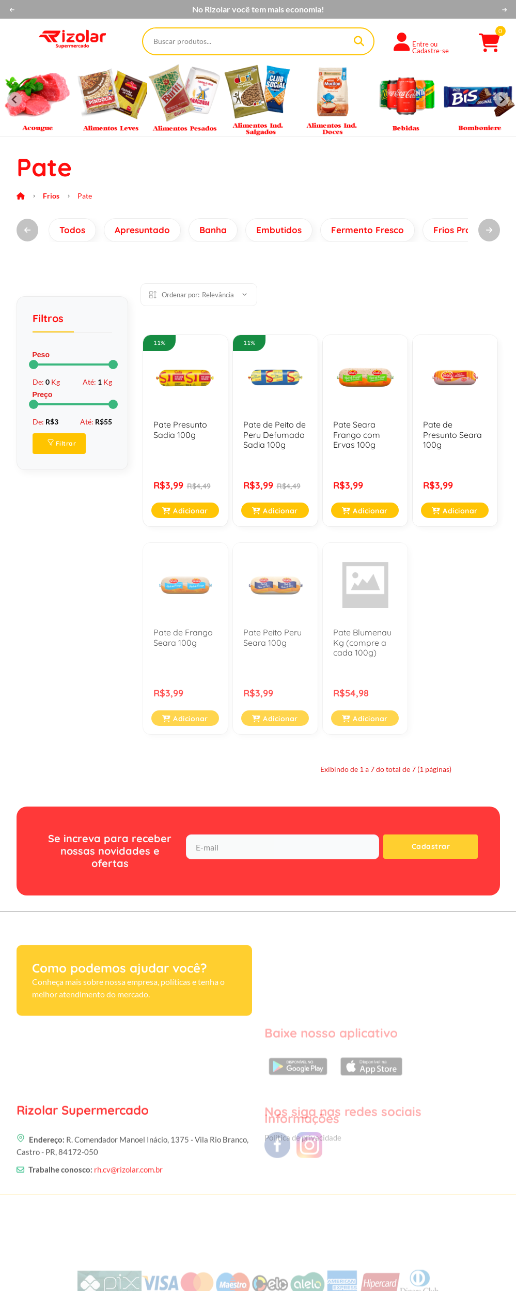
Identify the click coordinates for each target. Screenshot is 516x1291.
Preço (43, 394)
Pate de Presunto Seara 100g (452, 434)
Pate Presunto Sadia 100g (180, 429)
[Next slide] (501, 99)
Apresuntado (142, 229)
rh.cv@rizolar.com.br (128, 1227)
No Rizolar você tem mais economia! (258, 9)
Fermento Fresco (367, 229)
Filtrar (62, 443)
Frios (51, 195)
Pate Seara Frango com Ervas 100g (356, 434)
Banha (213, 229)
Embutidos (279, 229)
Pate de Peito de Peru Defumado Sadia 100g (274, 434)
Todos (72, 229)
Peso (41, 355)
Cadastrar (431, 846)
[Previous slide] (14, 99)
